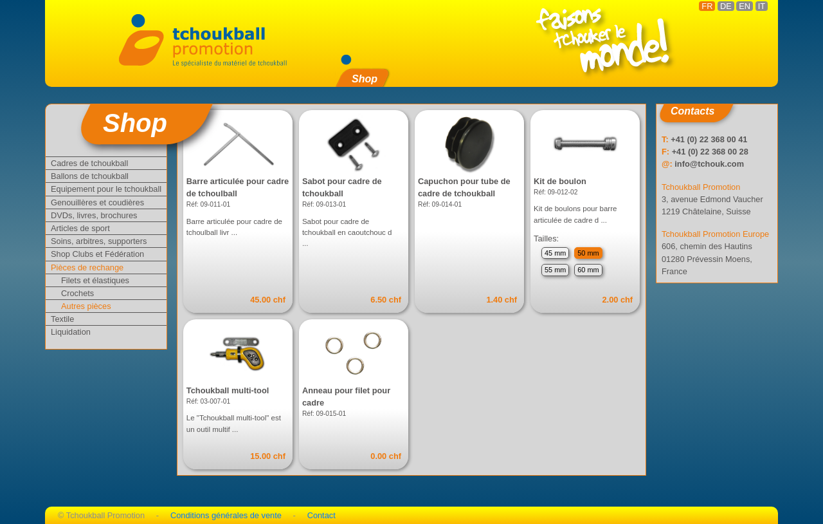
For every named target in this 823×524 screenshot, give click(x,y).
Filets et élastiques (95, 280)
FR (706, 6)
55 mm (555, 270)
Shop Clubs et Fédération (97, 254)
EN (744, 6)
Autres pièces (86, 306)
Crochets (77, 293)
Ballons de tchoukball (90, 176)
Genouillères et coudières (97, 202)
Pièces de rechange (87, 267)
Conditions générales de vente (226, 515)
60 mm (588, 270)
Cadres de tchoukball (89, 163)
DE (726, 6)
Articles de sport (80, 228)
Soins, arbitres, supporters (99, 241)
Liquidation (71, 332)
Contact (321, 515)
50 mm (588, 253)
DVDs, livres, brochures (94, 215)
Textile (62, 319)
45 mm (555, 253)
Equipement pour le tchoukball (106, 189)
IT (761, 6)
